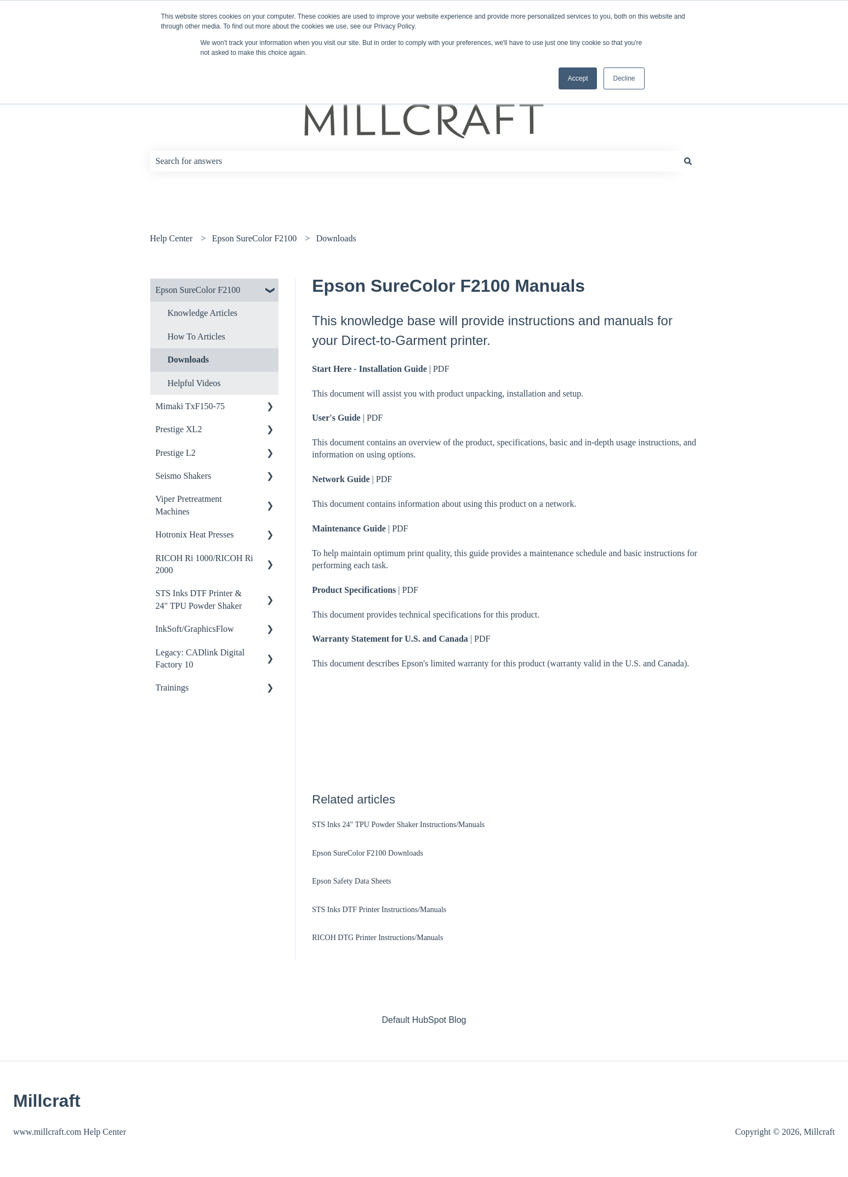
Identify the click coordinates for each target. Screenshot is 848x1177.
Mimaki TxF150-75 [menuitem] (190, 406)
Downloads (336, 238)
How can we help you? (218, 138)
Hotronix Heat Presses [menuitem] (195, 534)
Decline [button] (624, 78)
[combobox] (414, 161)
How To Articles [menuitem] (196, 336)
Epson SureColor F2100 (254, 238)
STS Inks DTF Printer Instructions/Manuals (379, 910)
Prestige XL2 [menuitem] (179, 429)
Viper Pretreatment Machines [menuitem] (189, 505)
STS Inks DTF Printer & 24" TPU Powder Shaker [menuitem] (199, 599)
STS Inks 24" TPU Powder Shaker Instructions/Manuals (398, 824)
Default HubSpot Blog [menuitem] (424, 1020)
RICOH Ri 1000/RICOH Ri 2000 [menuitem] (204, 564)
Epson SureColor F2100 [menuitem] (198, 290)
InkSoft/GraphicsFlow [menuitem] (195, 628)
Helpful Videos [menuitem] (194, 383)
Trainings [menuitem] (172, 687)
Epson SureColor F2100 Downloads (367, 853)
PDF (441, 369)
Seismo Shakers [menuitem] (184, 475)
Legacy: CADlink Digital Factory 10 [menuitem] (200, 658)
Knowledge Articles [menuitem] (203, 313)
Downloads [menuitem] (188, 359)
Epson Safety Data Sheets (351, 881)
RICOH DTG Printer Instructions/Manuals (377, 937)
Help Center (171, 238)
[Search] (688, 161)
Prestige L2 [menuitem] (176, 452)
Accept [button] (578, 78)
